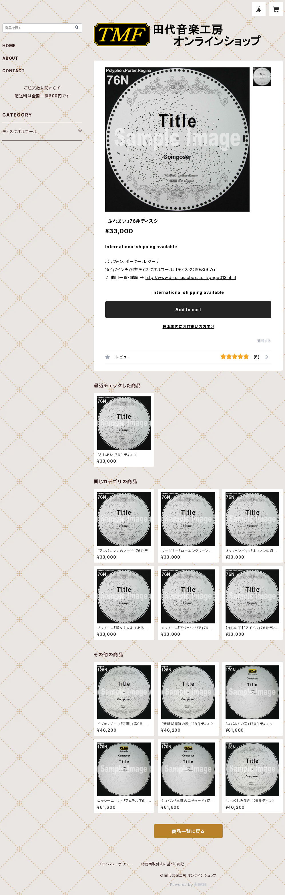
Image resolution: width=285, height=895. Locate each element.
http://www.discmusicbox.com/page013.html (191, 277)
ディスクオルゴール (19, 131)
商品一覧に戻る (188, 831)
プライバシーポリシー (115, 864)
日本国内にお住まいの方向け (188, 326)
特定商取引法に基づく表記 (162, 864)
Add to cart (188, 309)
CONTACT (13, 70)
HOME (9, 45)
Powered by (188, 884)
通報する (264, 341)
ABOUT (10, 58)
